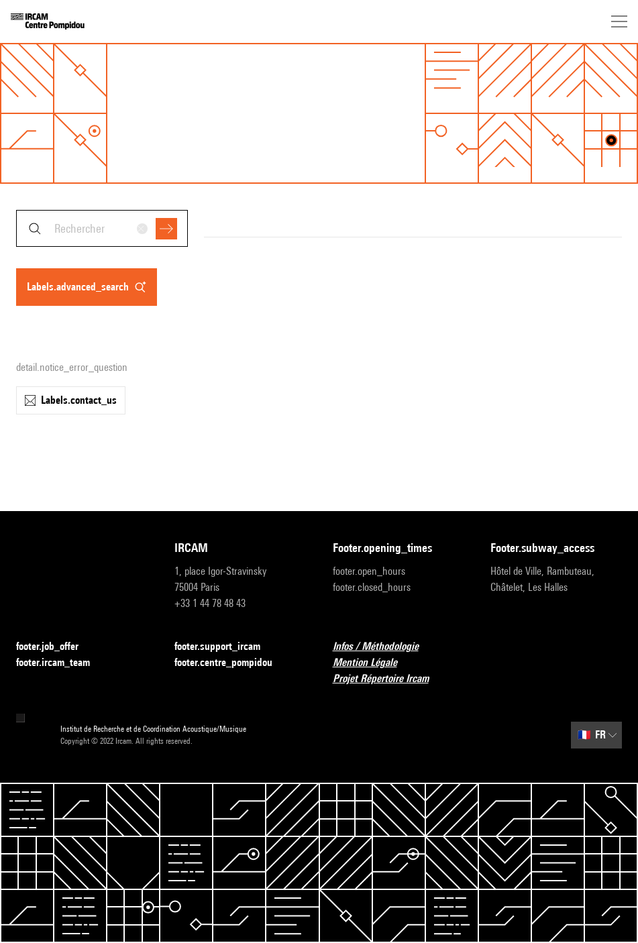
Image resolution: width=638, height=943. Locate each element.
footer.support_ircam (225, 647)
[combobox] (102, 228)
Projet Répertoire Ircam (389, 679)
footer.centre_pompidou (231, 663)
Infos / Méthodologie (384, 647)
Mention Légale (373, 663)
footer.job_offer (55, 647)
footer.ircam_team (61, 663)
